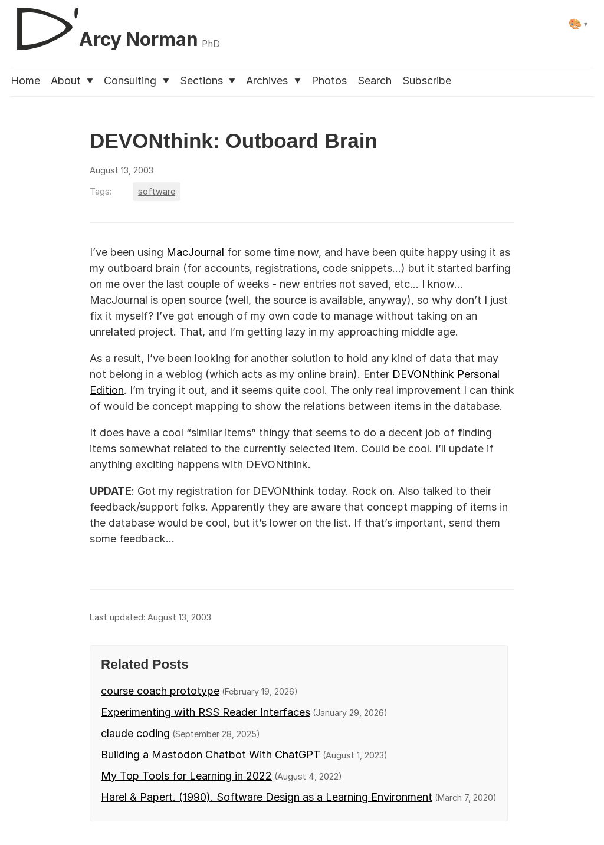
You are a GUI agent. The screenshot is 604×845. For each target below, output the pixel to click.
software (156, 191)
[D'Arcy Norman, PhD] (115, 24)
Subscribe (426, 80)
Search (374, 80)
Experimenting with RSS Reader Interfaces (205, 712)
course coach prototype (160, 691)
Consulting (136, 80)
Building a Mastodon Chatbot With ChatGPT (210, 754)
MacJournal (195, 252)
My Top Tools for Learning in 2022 (186, 776)
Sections (207, 80)
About (72, 80)
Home (25, 80)
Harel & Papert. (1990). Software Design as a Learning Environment (266, 797)
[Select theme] (578, 23)
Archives (273, 80)
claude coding (135, 733)
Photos (329, 80)
